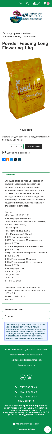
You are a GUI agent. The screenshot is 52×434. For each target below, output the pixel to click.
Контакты (42, 349)
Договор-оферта (26, 365)
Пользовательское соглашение (26, 354)
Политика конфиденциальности (26, 360)
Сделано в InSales (26, 429)
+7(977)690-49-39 (27, 392)
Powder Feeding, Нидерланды (20, 36)
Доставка (30, 349)
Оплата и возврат (14, 349)
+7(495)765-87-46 (27, 387)
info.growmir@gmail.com (27, 423)
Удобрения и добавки (20, 33)
